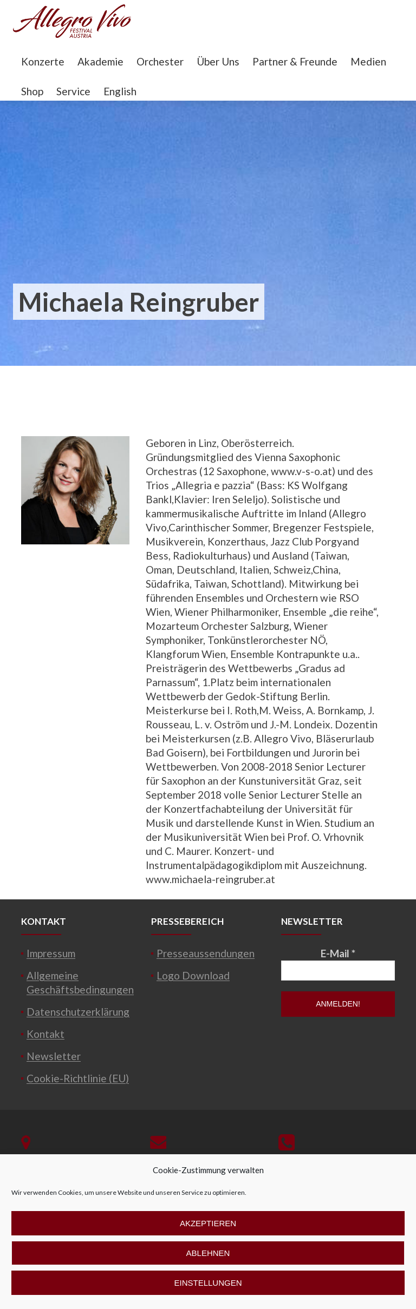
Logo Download (193, 975)
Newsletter (54, 1056)
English (119, 91)
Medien (368, 61)
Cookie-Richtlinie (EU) (78, 1078)
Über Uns (218, 61)
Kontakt (45, 1034)
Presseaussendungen (206, 953)
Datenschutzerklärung (78, 1011)
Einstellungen (208, 1282)
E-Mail (338, 953)
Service (73, 91)
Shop (32, 91)
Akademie (100, 61)
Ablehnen (208, 1253)
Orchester (160, 61)
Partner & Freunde (294, 61)
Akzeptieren (208, 1223)
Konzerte (42, 61)
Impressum (51, 953)
